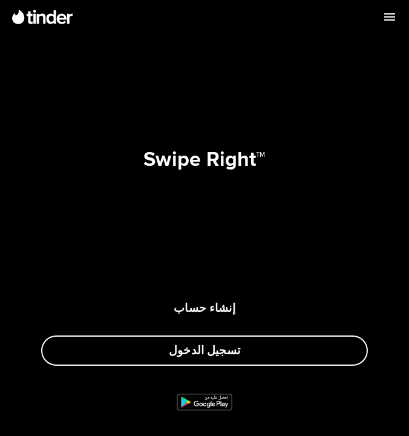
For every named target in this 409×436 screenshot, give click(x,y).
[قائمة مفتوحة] (389, 17)
